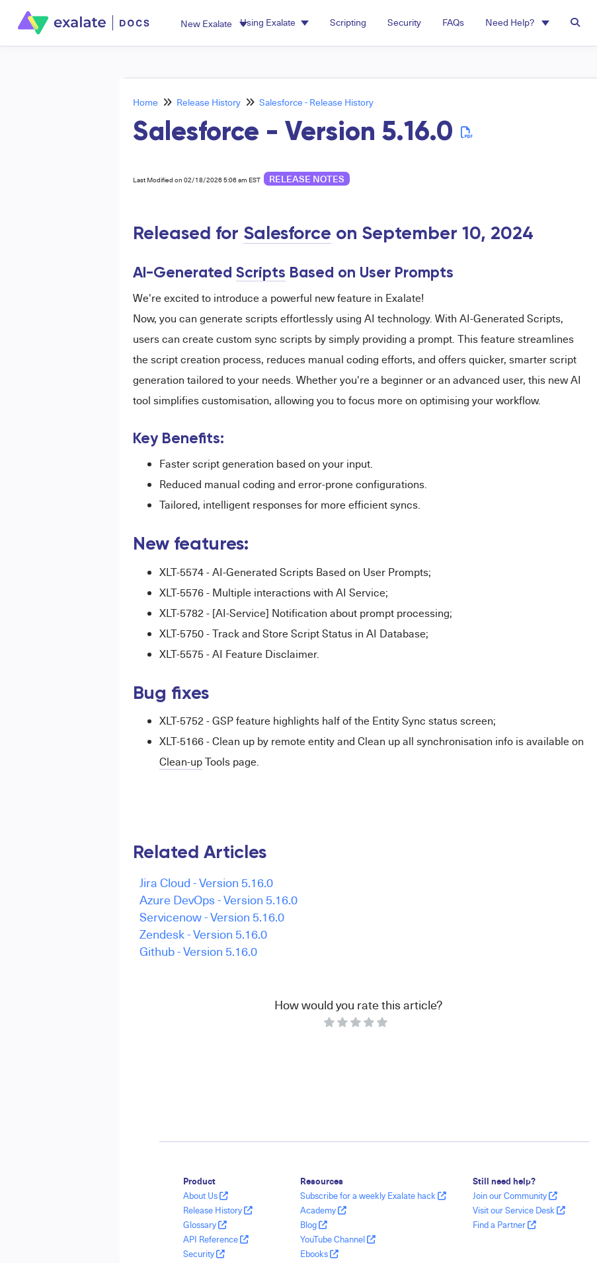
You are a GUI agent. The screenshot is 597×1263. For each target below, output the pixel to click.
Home (145, 102)
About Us (205, 1196)
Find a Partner (504, 1225)
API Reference (216, 1239)
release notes (306, 178)
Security (204, 1254)
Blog (313, 1225)
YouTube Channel (338, 1239)
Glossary (205, 1225)
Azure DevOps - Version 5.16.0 (218, 899)
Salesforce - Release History (316, 102)
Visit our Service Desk (519, 1210)
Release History (209, 102)
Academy (323, 1210)
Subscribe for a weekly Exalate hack (373, 1196)
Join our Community (515, 1196)
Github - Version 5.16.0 (198, 951)
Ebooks (319, 1254)
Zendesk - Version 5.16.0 (203, 933)
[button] (214, 23)
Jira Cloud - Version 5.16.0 (206, 882)
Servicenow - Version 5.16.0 (211, 916)
